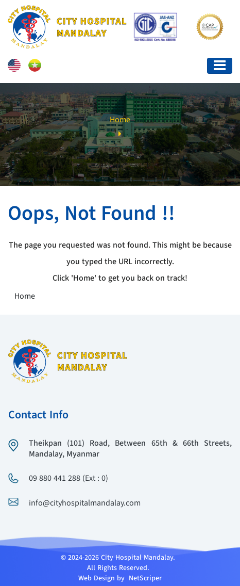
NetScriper (145, 578)
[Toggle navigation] (219, 66)
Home (120, 120)
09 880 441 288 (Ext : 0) (68, 479)
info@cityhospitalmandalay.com (85, 503)
